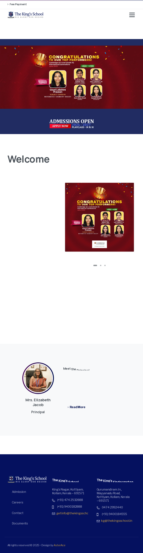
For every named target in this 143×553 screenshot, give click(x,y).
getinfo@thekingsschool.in (75, 513)
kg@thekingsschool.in (116, 521)
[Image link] (71, 123)
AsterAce (59, 546)
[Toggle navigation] (132, 15)
